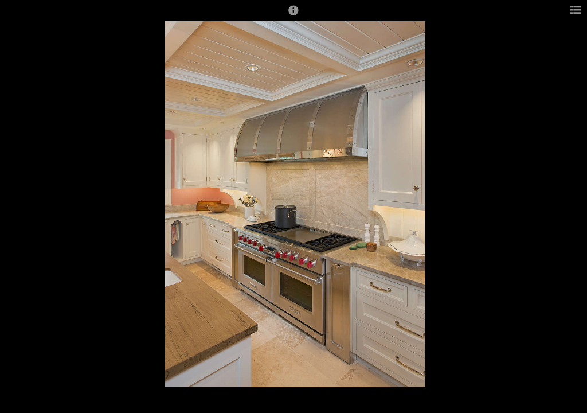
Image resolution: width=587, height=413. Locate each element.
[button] (293, 15)
